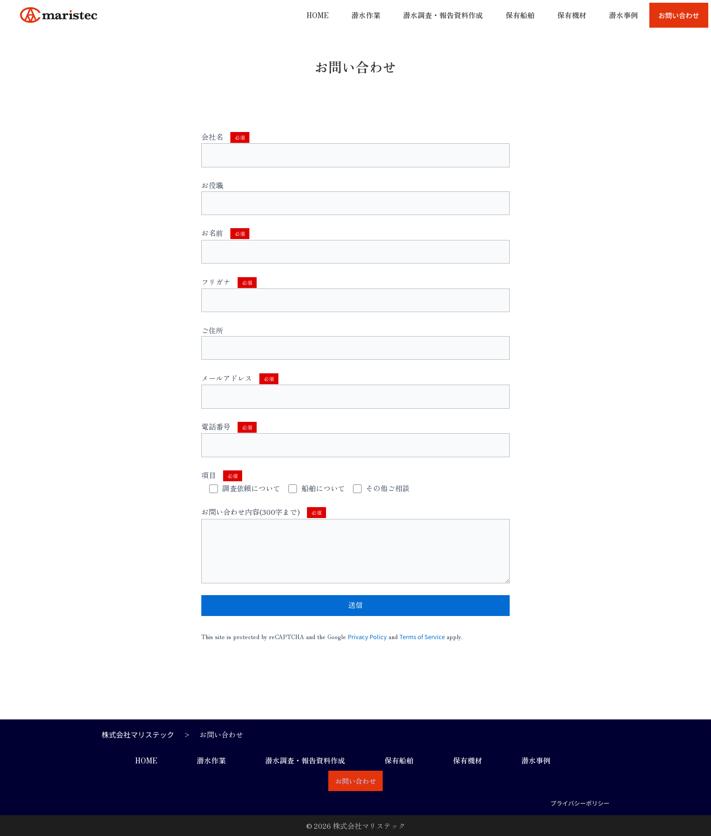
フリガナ (355, 294)
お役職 (355, 197)
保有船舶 (520, 15)
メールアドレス (355, 390)
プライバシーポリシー (579, 803)
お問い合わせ (678, 15)
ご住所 (355, 342)
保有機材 (571, 15)
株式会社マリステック (138, 734)
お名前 (355, 245)
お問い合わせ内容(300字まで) (355, 544)
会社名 (355, 149)
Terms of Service (422, 636)
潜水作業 (365, 15)
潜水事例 (623, 15)
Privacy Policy (367, 636)
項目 (221, 474)
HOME (318, 15)
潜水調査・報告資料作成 (443, 15)
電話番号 (355, 439)
